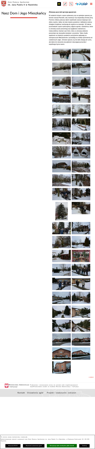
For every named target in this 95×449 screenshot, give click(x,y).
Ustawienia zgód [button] (35, 393)
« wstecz (91, 377)
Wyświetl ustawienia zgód (34, 445)
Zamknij (84, 445)
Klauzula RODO (13, 445)
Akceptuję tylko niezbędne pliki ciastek (62, 445)
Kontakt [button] (21, 393)
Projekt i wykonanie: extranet (61, 393)
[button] (59, 4)
